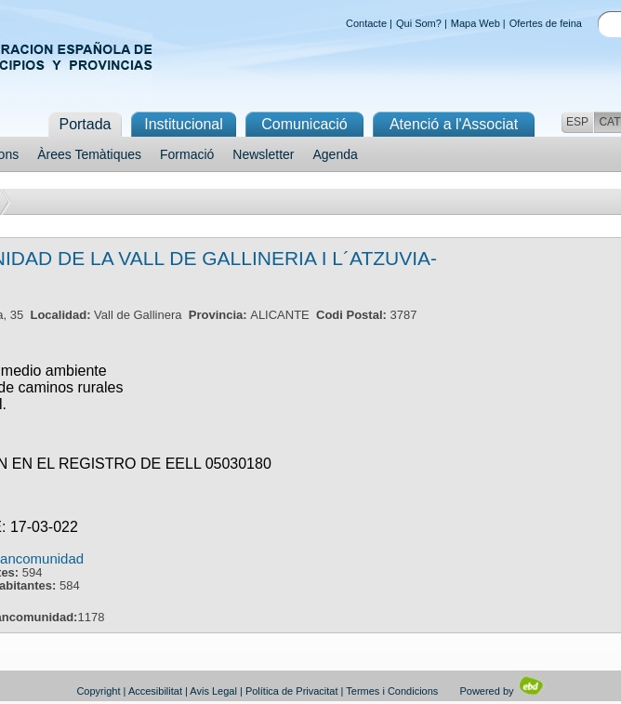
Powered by (501, 691)
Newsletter (263, 154)
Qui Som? (419, 23)
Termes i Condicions (392, 691)
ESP (577, 121)
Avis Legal (213, 691)
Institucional (183, 124)
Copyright (98, 691)
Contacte (366, 23)
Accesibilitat (155, 691)
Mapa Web (475, 23)
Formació (187, 154)
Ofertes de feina (545, 23)
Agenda (335, 154)
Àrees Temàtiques (89, 154)
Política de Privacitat (291, 691)
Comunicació (304, 124)
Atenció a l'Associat (454, 124)
